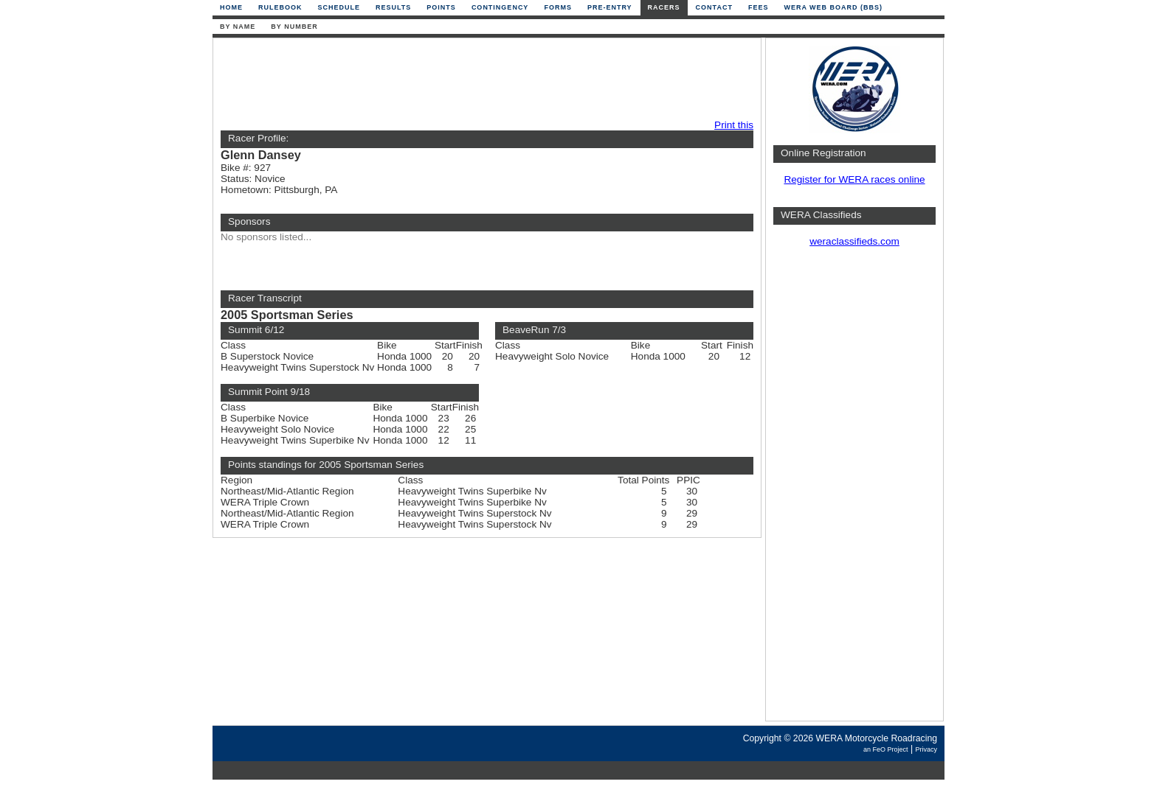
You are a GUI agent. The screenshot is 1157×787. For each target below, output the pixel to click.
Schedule (339, 7)
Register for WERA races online (854, 179)
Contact (714, 7)
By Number (294, 26)
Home (231, 7)
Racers (664, 7)
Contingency (500, 7)
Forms (558, 7)
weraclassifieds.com (854, 241)
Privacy (926, 749)
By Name (237, 26)
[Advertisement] (483, 79)
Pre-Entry (609, 7)
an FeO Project (885, 749)
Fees (758, 7)
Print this (733, 124)
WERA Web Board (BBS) (833, 7)
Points (441, 7)
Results (393, 7)
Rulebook (280, 7)
